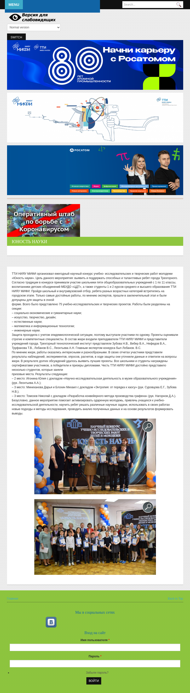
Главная (12, 598)
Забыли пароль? (97, 672)
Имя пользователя (95, 640)
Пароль (95, 656)
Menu (14, 4)
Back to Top (175, 598)
